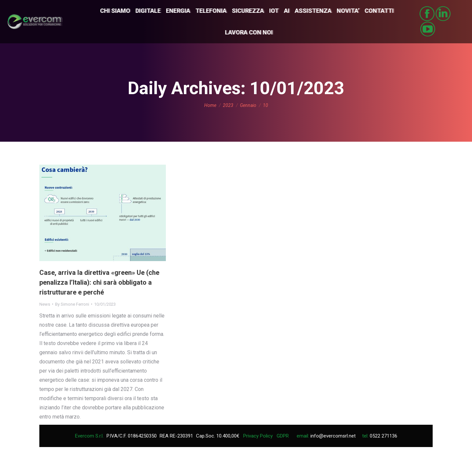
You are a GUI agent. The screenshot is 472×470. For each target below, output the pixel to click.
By (72, 304)
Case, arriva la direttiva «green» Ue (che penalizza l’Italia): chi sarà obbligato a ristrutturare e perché (99, 282)
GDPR (283, 436)
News (44, 304)
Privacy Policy (258, 436)
